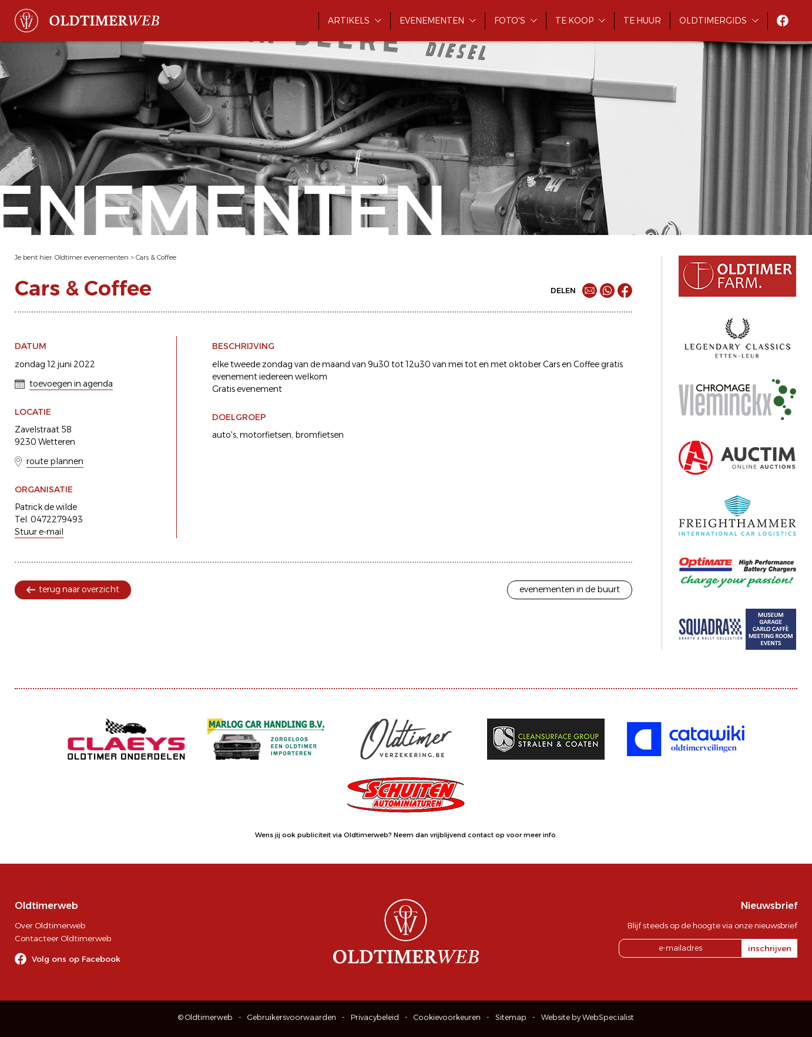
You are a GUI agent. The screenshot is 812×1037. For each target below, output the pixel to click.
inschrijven (769, 948)
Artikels (349, 20)
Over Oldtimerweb (50, 925)
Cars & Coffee (156, 257)
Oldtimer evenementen (92, 257)
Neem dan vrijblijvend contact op (449, 835)
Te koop (574, 20)
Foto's (509, 20)
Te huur (642, 20)
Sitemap (510, 1017)
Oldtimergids (713, 20)
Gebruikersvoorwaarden (291, 1017)
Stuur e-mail (39, 531)
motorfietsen (265, 434)
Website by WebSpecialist (587, 1017)
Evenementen (432, 20)
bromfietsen (319, 434)
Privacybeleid (375, 1017)
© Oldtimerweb (205, 1017)
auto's (224, 434)
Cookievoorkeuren (447, 1017)
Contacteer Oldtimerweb (63, 938)
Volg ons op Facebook (76, 959)
